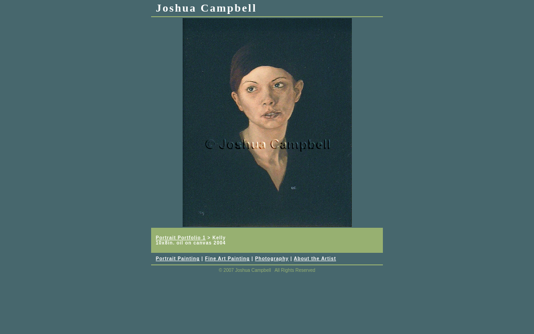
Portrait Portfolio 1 (181, 237)
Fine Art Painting (227, 258)
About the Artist (315, 258)
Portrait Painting (178, 258)
